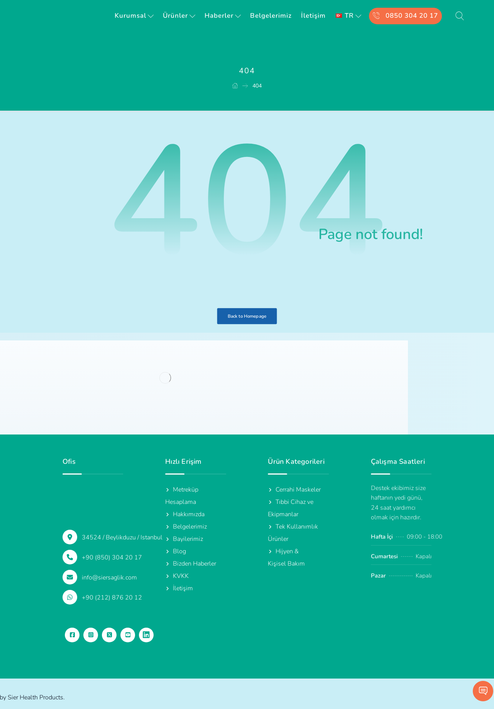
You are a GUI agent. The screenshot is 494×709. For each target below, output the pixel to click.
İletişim (179, 588)
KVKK (177, 576)
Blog (175, 551)
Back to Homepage (247, 316)
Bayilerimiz (184, 539)
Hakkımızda (185, 514)
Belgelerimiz (186, 526)
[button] (72, 635)
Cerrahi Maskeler (294, 489)
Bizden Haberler (190, 563)
